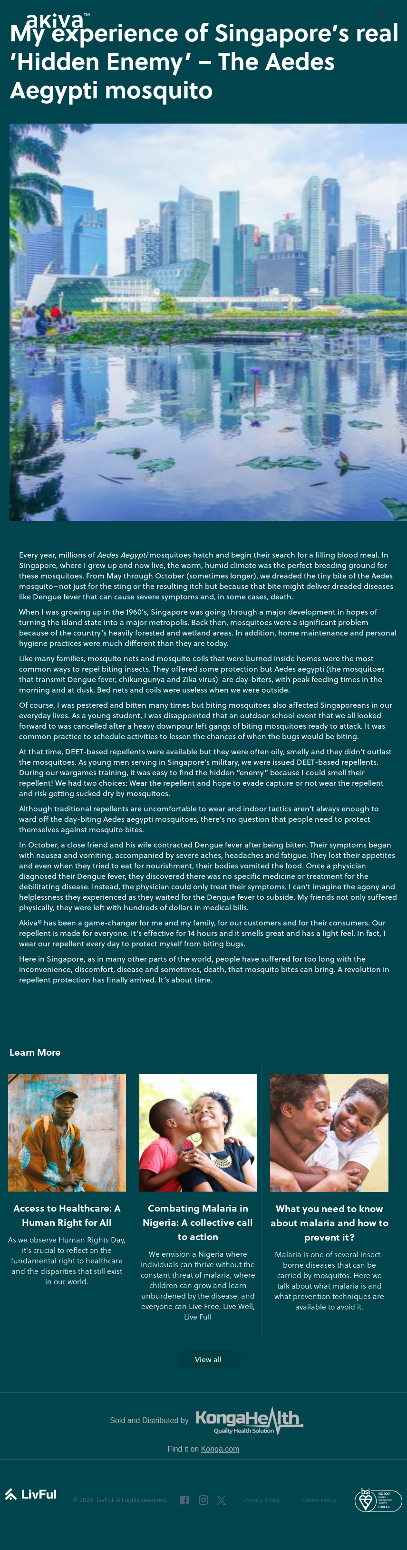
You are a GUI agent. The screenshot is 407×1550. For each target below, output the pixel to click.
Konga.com (220, 1449)
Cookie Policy (318, 1500)
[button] (383, 14)
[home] (57, 20)
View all (208, 1359)
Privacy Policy (262, 1500)
